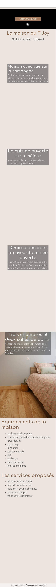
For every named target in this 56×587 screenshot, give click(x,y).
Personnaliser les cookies (36, 585)
